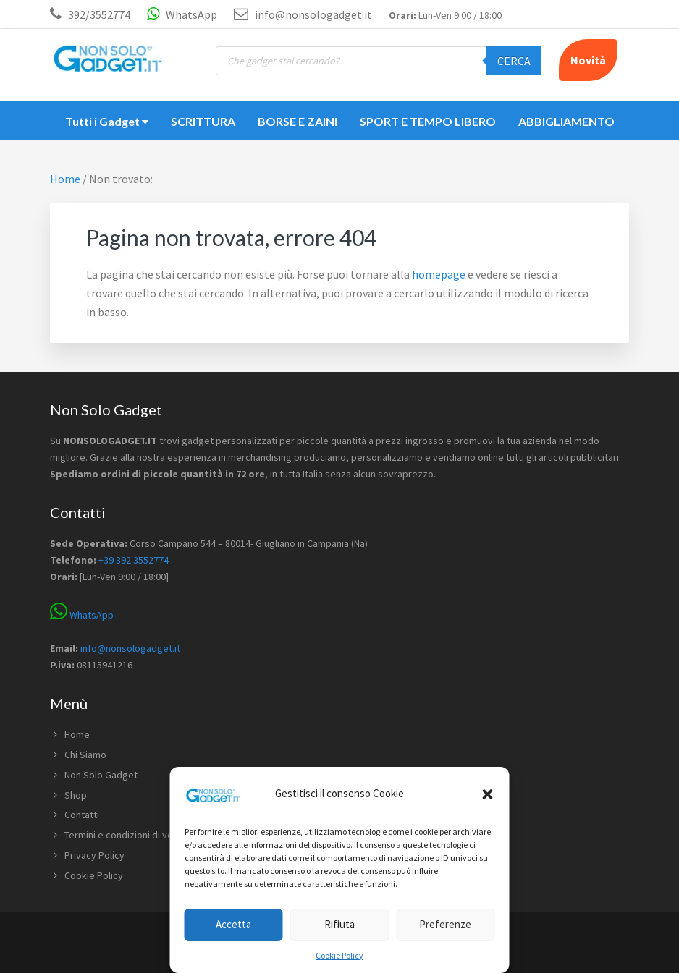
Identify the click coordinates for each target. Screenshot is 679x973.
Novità (588, 60)
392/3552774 (99, 14)
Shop (75, 795)
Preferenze (445, 924)
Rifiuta (339, 924)
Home (77, 734)
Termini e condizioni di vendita (129, 834)
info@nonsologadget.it (303, 14)
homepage (438, 274)
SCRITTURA (203, 121)
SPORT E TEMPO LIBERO (428, 121)
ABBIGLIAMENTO (566, 121)
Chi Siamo (85, 754)
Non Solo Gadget (101, 774)
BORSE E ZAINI (297, 121)
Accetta (233, 924)
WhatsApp (182, 14)
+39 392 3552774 (133, 559)
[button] (488, 794)
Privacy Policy (94, 855)
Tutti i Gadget (106, 121)
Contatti (81, 814)
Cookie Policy (339, 955)
